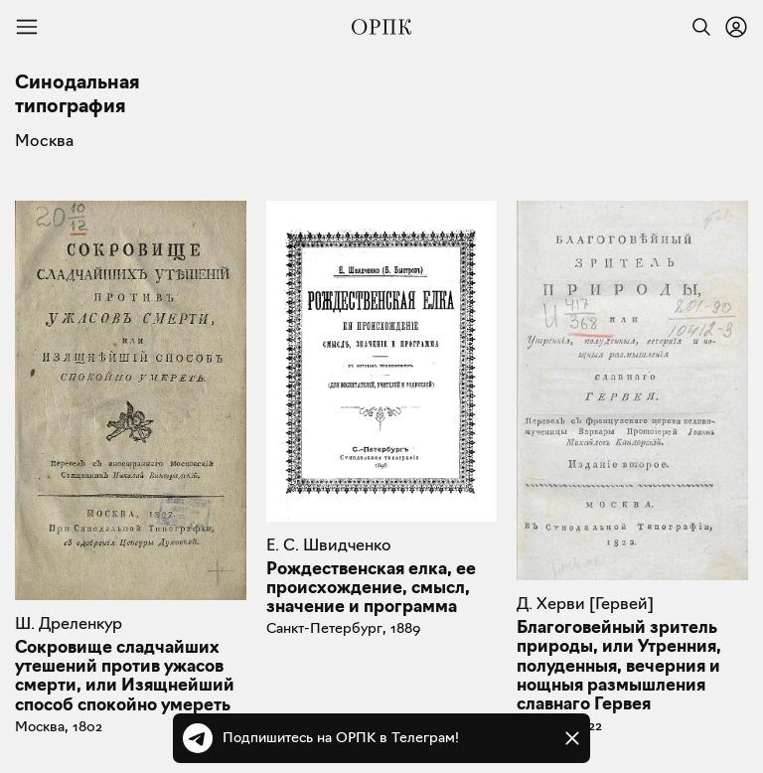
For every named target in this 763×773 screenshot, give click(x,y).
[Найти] (696, 27)
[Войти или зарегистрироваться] (736, 27)
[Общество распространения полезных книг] (381, 27)
